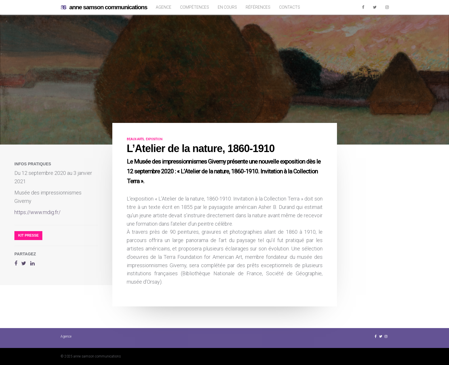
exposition (154, 139)
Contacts (289, 7)
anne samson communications (103, 7)
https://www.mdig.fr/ (37, 212)
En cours (227, 7)
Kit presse (28, 235)
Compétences (194, 7)
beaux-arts (135, 139)
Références (258, 7)
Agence (163, 7)
